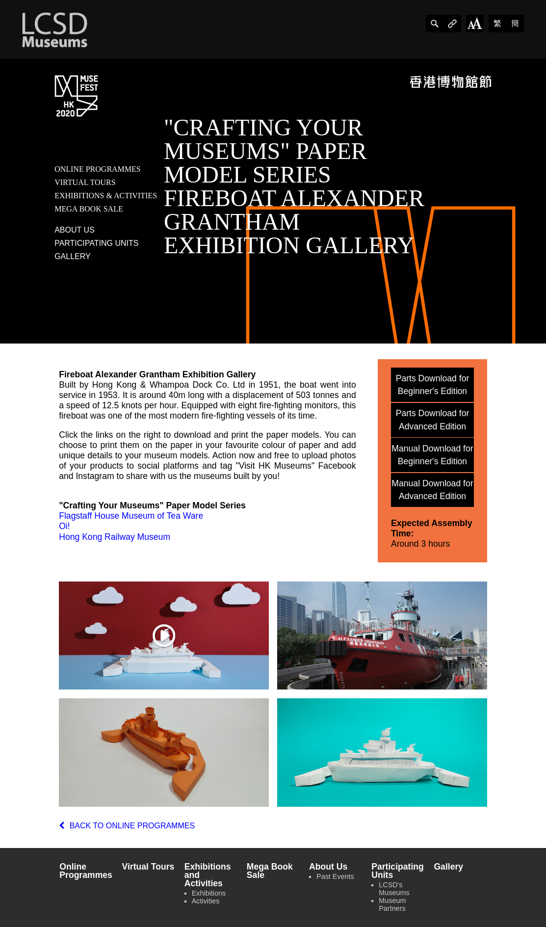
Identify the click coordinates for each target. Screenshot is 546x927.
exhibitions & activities (105, 195)
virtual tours (85, 182)
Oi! (64, 526)
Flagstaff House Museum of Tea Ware (131, 516)
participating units (96, 243)
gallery (72, 256)
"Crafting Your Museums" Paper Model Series (152, 505)
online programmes (97, 169)
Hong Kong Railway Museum (114, 537)
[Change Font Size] (475, 23)
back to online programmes (127, 825)
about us (74, 230)
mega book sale (88, 209)
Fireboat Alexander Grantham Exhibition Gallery (157, 374)
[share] (434, 23)
